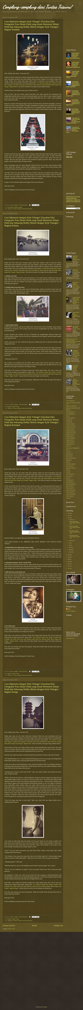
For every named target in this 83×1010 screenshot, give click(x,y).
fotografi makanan (70, 434)
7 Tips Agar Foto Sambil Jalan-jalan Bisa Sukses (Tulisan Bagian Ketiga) (73, 130)
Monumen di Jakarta (70, 468)
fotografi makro (69, 436)
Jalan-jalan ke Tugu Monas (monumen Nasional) (75, 367)
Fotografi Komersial (70, 432)
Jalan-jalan (68, 454)
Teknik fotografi (69, 488)
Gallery (67, 446)
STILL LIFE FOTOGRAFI (75, 270)
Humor (67, 450)
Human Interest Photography (72, 448)
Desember (71, 519)
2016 (69, 568)
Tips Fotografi (69, 492)
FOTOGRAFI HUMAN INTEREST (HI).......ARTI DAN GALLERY (76, 285)
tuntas (69, 609)
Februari (71, 549)
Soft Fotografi (69, 480)
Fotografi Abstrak (69, 424)
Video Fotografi (69, 496)
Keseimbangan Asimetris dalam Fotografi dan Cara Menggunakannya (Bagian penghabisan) (73, 84)
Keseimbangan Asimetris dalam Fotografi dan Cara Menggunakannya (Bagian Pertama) (73, 111)
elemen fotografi (69, 412)
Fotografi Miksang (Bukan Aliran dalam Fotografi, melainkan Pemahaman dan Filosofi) (76, 300)
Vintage (17, 406)
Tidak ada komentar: (23, 205)
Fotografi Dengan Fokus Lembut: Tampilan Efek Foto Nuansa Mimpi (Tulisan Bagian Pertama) (72, 74)
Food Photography (70, 414)
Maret (70, 547)
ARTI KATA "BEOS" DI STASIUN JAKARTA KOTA (76, 257)
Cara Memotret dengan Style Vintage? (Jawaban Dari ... (74, 523)
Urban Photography (70, 494)
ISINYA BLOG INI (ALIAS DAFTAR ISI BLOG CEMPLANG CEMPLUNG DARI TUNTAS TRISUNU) (73, 341)
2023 (69, 517)
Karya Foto (68, 456)
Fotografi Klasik (69, 430)
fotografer (16, 207)
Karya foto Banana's (70, 458)
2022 (69, 554)
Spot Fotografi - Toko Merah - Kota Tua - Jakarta (76, 327)
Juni (70, 542)
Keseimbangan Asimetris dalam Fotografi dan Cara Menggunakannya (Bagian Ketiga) (73, 93)
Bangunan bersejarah (70, 406)
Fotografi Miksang (70, 438)
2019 (69, 561)
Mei (70, 545)
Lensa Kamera (69, 466)
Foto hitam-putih (69, 418)
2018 (69, 563)
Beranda (34, 925)
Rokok (67, 470)
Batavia (67, 410)
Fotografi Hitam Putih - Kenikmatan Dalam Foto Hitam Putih (76, 315)
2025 (69, 513)
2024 (69, 515)
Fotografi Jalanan (69, 428)
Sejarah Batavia (69, 474)
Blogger (45, 1006)
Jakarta (67, 452)
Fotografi (20, 207)
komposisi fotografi (70, 464)
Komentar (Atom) (11, 928)
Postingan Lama (58, 925)
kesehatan (68, 460)
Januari (70, 552)
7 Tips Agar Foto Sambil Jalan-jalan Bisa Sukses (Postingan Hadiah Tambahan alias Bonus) (73, 120)
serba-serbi (68, 476)
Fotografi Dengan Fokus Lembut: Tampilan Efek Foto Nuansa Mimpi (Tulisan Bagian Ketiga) (73, 55)
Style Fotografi (69, 486)
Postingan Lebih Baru (9, 925)
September (71, 540)
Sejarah (67, 472)
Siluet (67, 478)
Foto (67, 416)
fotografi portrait (69, 442)
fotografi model (69, 440)
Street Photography (70, 484)
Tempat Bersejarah (70, 490)
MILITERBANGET (70, 638)
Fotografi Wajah (69, 444)
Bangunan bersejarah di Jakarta (72, 408)
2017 (69, 566)
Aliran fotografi (10, 207)
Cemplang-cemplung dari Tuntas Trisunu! (37, 7)
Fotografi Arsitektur (70, 426)
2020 (69, 559)
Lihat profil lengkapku (70, 611)
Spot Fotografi (69, 482)
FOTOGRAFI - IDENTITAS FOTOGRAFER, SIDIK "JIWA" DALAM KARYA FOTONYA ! (76, 353)
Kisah (67, 462)
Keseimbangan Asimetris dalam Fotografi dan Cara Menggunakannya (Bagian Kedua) (73, 102)
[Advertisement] (16, 31)
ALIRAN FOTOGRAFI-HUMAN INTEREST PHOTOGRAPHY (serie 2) (76, 382)
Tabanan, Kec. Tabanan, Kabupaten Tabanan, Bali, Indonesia (20, 208)
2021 (69, 557)
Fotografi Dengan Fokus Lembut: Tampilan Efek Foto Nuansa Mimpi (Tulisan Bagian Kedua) (73, 65)
